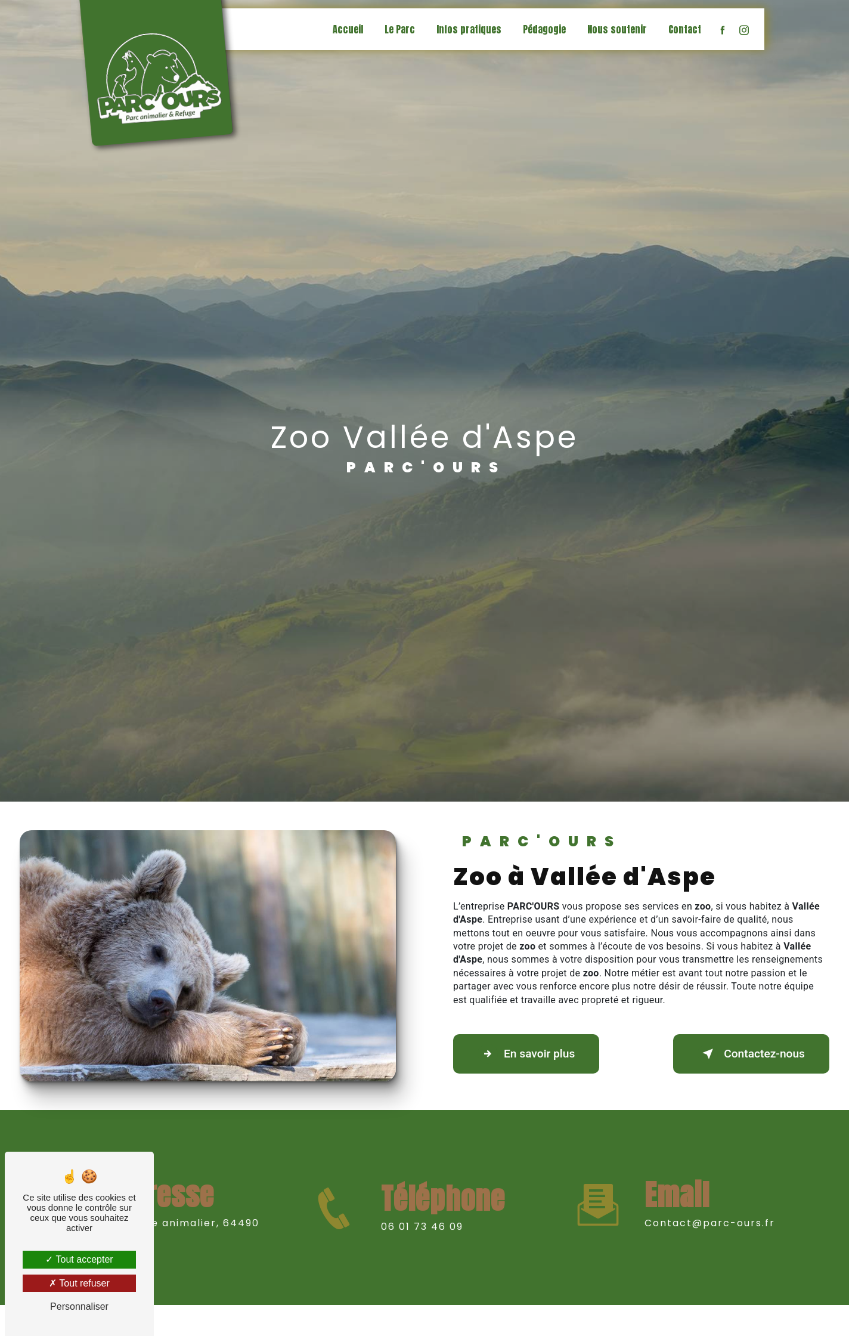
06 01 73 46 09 (422, 1240)
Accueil (348, 29)
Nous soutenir (617, 29)
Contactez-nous (751, 1054)
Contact (684, 29)
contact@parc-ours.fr (710, 1209)
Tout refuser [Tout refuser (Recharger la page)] (79, 1283)
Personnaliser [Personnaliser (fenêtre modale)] (79, 1306)
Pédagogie (544, 29)
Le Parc (400, 29)
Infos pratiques (468, 29)
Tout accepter (79, 1259)
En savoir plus (526, 1054)
